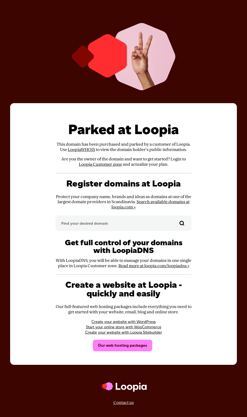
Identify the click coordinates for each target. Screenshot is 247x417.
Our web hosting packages (122, 345)
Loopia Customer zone (100, 164)
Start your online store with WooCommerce (123, 327)
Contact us (123, 402)
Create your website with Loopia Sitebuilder (123, 332)
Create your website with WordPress (123, 321)
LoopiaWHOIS (81, 149)
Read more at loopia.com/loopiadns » (153, 265)
